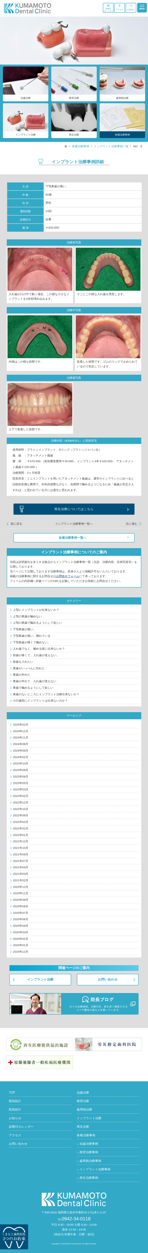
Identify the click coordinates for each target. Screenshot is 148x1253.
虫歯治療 (83, 1092)
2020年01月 (20, 945)
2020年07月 (20, 912)
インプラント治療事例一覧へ (74, 523)
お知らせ (15, 1118)
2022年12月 (20, 802)
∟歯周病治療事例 (89, 1160)
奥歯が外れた (21, 674)
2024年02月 (20, 757)
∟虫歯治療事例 (87, 1143)
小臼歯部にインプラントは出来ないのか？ (40, 700)
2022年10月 (20, 809)
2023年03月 (20, 789)
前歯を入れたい (23, 661)
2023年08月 (20, 776)
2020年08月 (20, 906)
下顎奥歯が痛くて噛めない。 (31, 642)
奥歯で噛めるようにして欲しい (33, 687)
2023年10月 (20, 763)
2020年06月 (20, 919)
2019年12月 (20, 951)
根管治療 (83, 1101)
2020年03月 (20, 932)
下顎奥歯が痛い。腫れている (31, 635)
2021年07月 (20, 861)
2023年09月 (20, 770)
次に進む (131, 523)
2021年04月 (20, 867)
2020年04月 (20, 925)
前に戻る (16, 523)
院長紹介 (15, 1109)
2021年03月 (20, 873)
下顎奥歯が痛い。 (24, 629)
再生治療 (83, 1126)
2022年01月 (20, 835)
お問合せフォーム (67, 576)
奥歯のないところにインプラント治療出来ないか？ (46, 694)
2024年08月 (20, 744)
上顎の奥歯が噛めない (27, 616)
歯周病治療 (84, 1109)
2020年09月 (20, 899)
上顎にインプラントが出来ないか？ (36, 609)
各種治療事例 (80, 146)
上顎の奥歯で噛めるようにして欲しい (37, 622)
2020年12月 (20, 886)
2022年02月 (20, 828)
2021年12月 (20, 841)
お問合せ (131, 7)
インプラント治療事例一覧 (111, 146)
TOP (12, 1092)
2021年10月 (20, 847)
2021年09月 (20, 854)
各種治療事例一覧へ (72, 537)
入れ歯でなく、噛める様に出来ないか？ (39, 648)
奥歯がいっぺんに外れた (29, 668)
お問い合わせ (108, 979)
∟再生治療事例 (87, 1177)
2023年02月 (20, 796)
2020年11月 (20, 893)
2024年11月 (20, 737)
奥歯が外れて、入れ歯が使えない (34, 681)
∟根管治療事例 (87, 1152)
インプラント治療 (40, 979)
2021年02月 (20, 880)
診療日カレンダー (108, 8)
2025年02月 (20, 724)
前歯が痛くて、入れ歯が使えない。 (36, 655)
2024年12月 (20, 731)
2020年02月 (20, 938)
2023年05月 (20, 783)
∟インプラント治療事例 (94, 1169)
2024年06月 (20, 750)
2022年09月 (20, 815)
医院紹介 (15, 1101)
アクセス (120, 7)
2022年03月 (20, 821)
